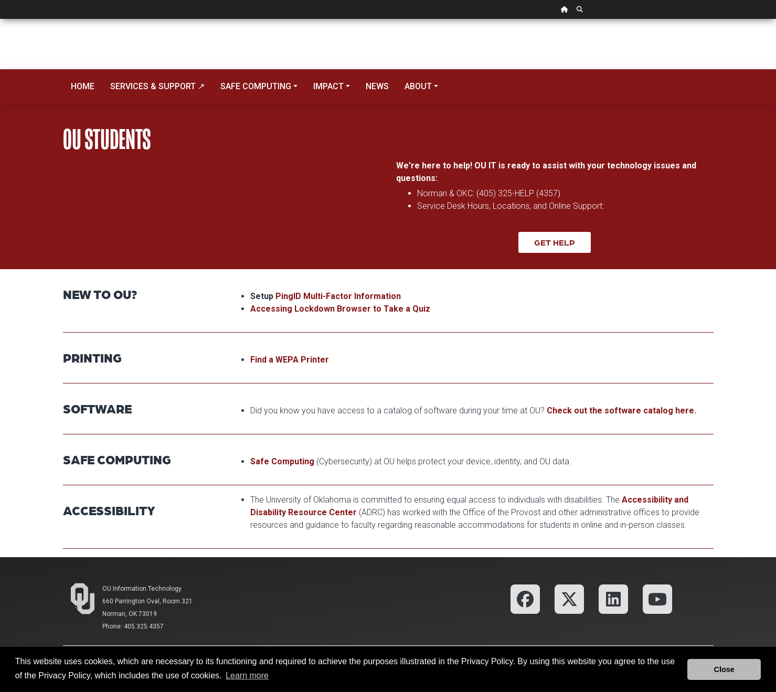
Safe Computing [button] (255, 86)
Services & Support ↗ (157, 86)
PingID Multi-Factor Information (338, 296)
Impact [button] (328, 86)
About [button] (418, 86)
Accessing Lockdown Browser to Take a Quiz (340, 309)
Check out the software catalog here (620, 411)
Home (82, 86)
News (377, 86)
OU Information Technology (142, 588)
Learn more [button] (247, 675)
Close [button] (724, 669)
